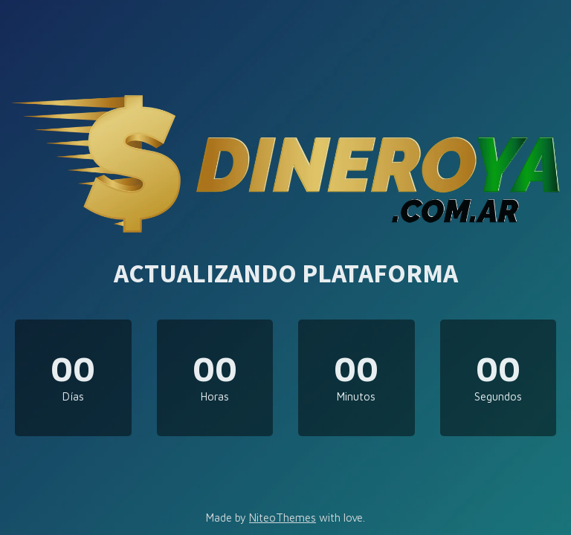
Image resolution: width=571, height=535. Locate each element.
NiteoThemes (282, 517)
